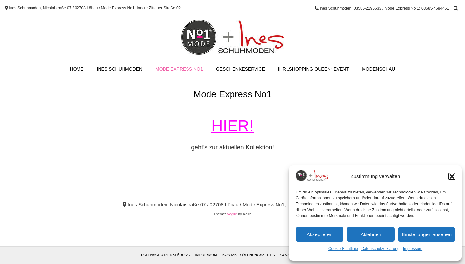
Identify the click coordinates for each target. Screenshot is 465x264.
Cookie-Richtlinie (343, 248)
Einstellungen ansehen (427, 234)
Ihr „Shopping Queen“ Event (313, 68)
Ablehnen (370, 234)
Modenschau (378, 68)
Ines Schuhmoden (119, 68)
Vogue (232, 214)
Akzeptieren (319, 234)
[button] (452, 176)
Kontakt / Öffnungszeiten (248, 255)
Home (77, 68)
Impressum (412, 248)
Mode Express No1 (179, 68)
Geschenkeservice (240, 68)
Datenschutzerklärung (380, 248)
